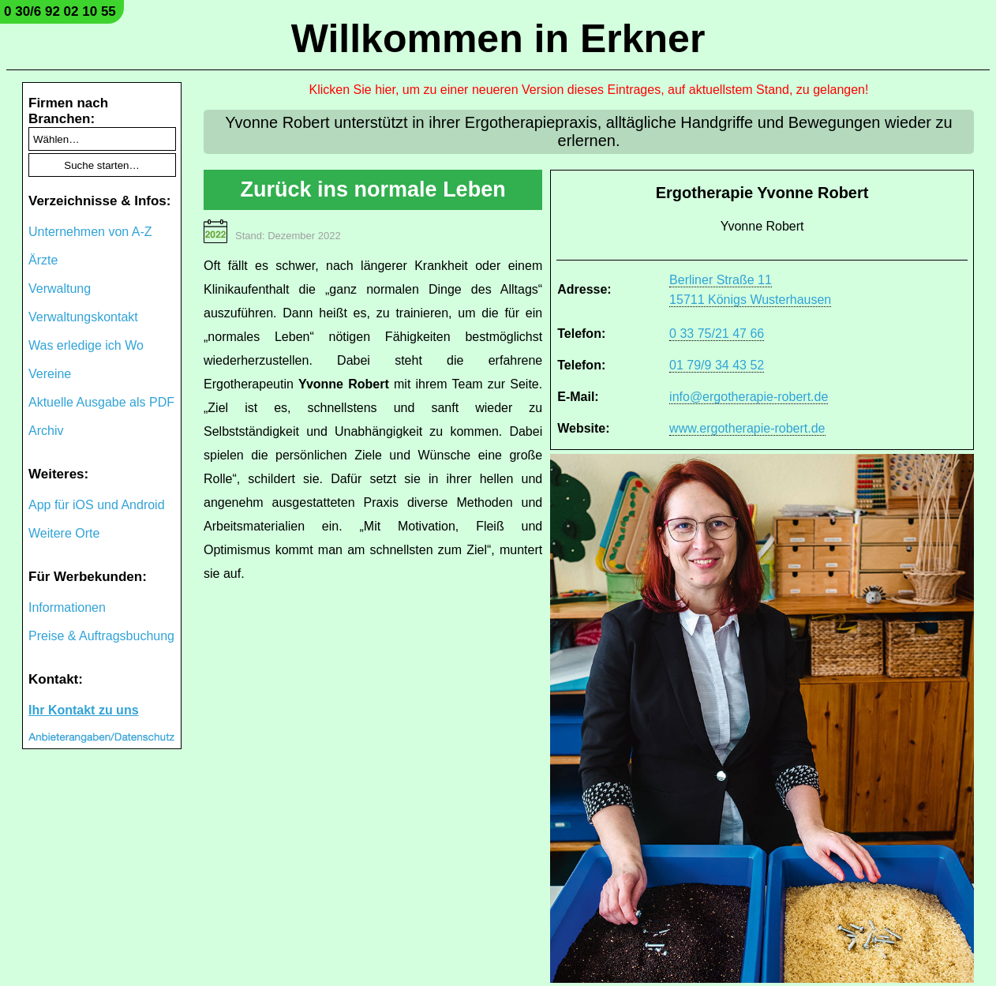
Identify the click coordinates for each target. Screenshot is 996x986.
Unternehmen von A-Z (90, 231)
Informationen (67, 607)
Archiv (45, 430)
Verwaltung (59, 288)
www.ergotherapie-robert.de (747, 428)
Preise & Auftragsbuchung (101, 636)
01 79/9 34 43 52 (716, 365)
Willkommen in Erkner (498, 39)
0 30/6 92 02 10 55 (60, 11)
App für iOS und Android (96, 505)
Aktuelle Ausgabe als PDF (101, 402)
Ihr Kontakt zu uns (83, 710)
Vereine (49, 374)
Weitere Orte (63, 533)
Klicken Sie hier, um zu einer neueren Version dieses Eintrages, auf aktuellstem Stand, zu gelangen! (589, 89)
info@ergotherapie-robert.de (748, 396)
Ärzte (43, 260)
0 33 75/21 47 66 (716, 333)
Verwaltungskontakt (83, 317)
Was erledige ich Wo (86, 345)
